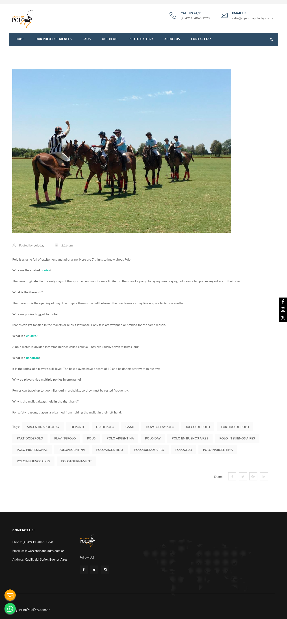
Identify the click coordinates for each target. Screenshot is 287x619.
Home (20, 39)
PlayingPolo (65, 438)
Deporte (78, 426)
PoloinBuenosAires (33, 461)
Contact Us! (201, 39)
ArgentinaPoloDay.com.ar (31, 609)
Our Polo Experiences (53, 39)
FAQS (87, 39)
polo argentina (120, 438)
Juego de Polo (197, 426)
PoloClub (183, 449)
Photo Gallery (141, 39)
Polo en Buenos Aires (190, 438)
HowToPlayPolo (160, 426)
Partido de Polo (235, 426)
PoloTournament (76, 461)
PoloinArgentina (218, 449)
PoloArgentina (72, 449)
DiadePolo (105, 426)
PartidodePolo (30, 438)
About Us (172, 39)
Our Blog (109, 39)
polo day (153, 438)
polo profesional (32, 449)
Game (130, 426)
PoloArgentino (109, 449)
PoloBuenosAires (149, 449)
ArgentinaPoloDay (43, 426)
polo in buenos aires (237, 438)
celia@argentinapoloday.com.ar (42, 550)
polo (91, 438)
